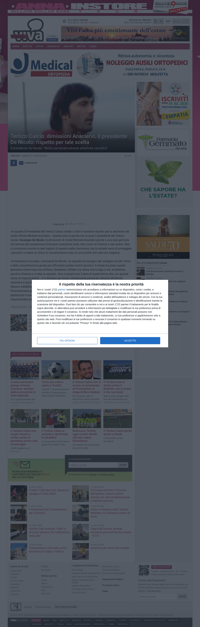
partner (62, 289)
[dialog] (100, 313)
